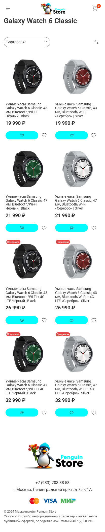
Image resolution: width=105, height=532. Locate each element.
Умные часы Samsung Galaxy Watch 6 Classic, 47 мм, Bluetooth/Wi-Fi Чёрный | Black (26, 202)
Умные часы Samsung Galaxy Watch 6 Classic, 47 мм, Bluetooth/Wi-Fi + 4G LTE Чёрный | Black (26, 387)
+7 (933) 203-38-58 (52, 482)
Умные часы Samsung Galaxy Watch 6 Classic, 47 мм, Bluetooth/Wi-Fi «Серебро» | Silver (76, 202)
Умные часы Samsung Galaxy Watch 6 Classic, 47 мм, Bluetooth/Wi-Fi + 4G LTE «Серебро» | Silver (76, 387)
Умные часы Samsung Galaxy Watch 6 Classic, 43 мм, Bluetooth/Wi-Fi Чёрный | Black (26, 110)
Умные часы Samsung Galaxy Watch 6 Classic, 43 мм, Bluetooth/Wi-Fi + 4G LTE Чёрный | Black (26, 295)
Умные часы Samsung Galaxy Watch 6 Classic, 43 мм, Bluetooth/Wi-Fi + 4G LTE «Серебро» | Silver (76, 295)
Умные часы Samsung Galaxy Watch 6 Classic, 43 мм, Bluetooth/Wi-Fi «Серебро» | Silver (76, 110)
